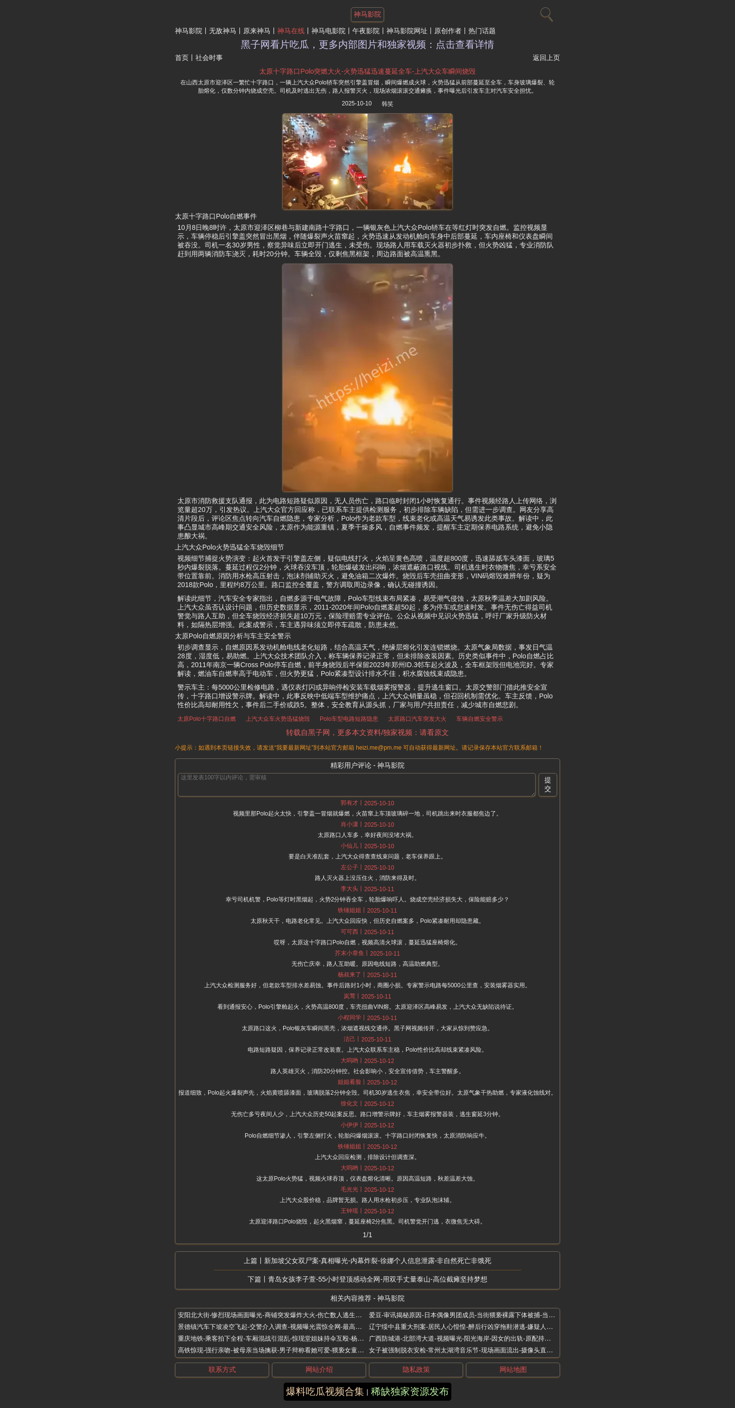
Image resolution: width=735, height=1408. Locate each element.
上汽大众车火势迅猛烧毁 (278, 718)
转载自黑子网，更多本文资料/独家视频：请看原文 (367, 732)
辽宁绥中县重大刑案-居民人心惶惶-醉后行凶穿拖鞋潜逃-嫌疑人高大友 (467, 1326)
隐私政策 (416, 1369)
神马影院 (188, 31)
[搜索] (545, 12)
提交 (547, 784)
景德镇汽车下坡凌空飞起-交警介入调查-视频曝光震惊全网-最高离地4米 (278, 1326)
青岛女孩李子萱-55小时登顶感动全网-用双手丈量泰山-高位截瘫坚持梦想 (377, 1279)
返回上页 (546, 57)
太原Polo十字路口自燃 (206, 718)
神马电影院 (328, 31)
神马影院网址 (407, 31)
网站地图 (513, 1369)
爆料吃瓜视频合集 (325, 1391)
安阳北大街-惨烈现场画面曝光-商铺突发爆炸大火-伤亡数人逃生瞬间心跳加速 (285, 1315)
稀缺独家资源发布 (410, 1391)
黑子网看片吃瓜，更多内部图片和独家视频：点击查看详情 (367, 44)
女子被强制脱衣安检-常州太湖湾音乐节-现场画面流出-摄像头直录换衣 (467, 1350)
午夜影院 (366, 31)
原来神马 (257, 31)
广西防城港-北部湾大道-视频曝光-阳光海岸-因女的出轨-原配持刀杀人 (466, 1338)
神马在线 (291, 31)
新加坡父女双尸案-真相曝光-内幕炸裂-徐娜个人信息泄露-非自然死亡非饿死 (378, 1261)
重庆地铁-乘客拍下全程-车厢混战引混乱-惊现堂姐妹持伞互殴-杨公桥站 (277, 1338)
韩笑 (387, 104)
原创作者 (448, 31)
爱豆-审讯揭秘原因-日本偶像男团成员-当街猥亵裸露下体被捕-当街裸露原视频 (477, 1315)
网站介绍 (319, 1369)
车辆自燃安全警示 (479, 718)
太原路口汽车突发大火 (417, 718)
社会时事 (209, 57)
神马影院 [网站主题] (367, 14)
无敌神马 (222, 31)
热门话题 (482, 31)
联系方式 (222, 1369)
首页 (182, 57)
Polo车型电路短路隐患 (349, 718)
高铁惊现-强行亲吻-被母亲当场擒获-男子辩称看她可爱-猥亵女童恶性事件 (280, 1350)
